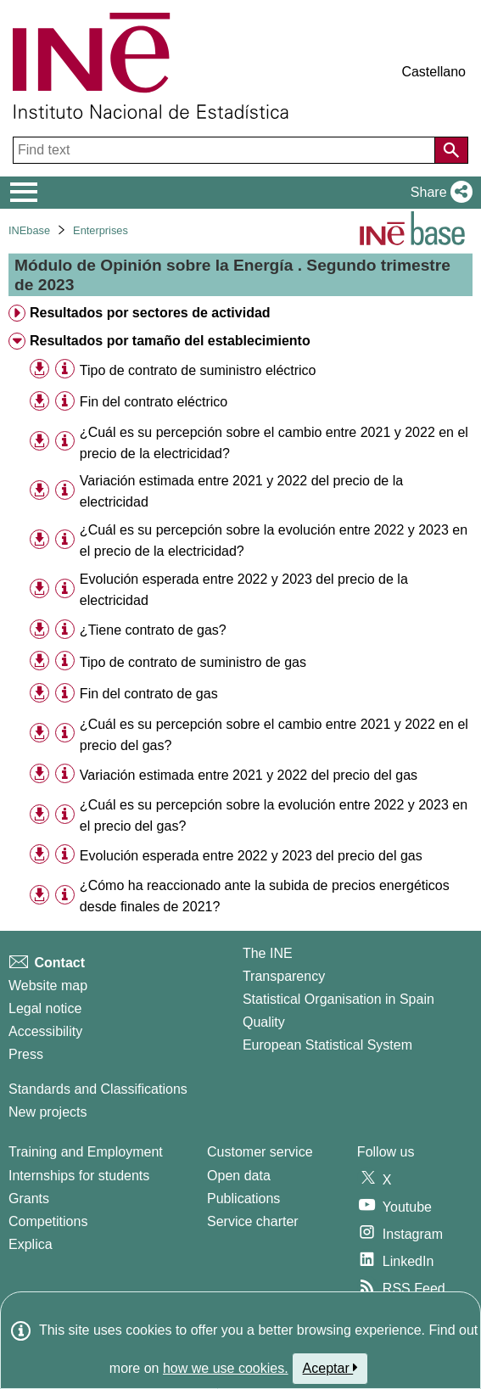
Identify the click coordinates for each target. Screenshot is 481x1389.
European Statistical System (327, 1045)
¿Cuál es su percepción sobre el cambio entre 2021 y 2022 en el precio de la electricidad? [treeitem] (274, 443)
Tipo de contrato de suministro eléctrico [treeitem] (198, 370)
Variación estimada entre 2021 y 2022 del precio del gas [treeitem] (248, 775)
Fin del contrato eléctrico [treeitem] (153, 402)
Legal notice (44, 1008)
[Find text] (226, 150)
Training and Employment (85, 1152)
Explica (30, 1244)
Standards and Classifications (97, 1089)
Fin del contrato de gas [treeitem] (149, 693)
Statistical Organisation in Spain (338, 999)
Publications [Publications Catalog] (243, 1198)
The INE (268, 953)
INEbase (29, 230)
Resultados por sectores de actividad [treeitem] (150, 312)
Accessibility (45, 1031)
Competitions (47, 1221)
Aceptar (330, 1367)
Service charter (253, 1221)
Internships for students (78, 1175)
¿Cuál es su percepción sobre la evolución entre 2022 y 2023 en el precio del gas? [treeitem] (273, 815)
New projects (47, 1112)
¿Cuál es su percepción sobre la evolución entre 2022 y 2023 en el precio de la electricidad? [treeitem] (273, 540)
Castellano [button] (433, 71)
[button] (438, 192)
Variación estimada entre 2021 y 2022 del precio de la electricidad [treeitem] (241, 491)
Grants (28, 1198)
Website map (47, 985)
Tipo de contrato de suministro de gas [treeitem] (193, 662)
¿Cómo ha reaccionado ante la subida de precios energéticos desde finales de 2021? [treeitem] (265, 896)
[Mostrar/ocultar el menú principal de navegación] (24, 192)
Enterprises (100, 230)
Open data (239, 1175)
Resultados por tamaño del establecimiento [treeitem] (170, 340)
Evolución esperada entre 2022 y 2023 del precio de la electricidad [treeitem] (244, 590)
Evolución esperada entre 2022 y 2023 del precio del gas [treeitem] (251, 856)
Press (25, 1054)
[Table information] (65, 369)
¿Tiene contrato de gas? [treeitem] (153, 630)
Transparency (284, 976)
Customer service (259, 1152)
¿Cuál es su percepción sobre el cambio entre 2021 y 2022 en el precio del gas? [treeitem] (274, 735)
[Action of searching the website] (451, 150)
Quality (264, 1022)
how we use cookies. (225, 1368)
